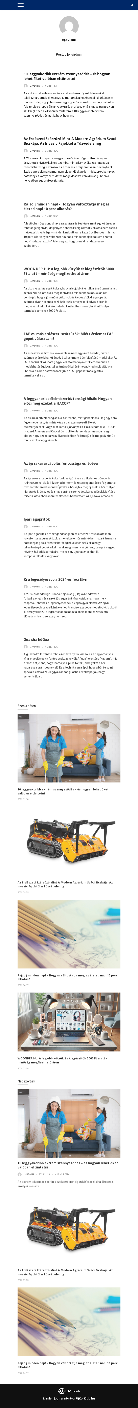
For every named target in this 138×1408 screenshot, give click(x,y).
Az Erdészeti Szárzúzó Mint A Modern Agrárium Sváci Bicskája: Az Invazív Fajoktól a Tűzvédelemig (70, 141)
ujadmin (69, 39)
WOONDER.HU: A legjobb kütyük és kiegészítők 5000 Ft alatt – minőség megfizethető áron (69, 272)
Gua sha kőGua (36, 641)
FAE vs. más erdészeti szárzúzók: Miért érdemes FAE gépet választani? (68, 337)
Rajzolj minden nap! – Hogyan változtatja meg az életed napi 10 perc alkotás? (67, 208)
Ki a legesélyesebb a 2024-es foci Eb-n (55, 581)
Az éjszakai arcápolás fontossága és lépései (61, 465)
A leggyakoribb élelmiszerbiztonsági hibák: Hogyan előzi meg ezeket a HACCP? (68, 402)
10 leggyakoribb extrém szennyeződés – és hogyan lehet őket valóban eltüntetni (67, 76)
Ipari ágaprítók (37, 521)
